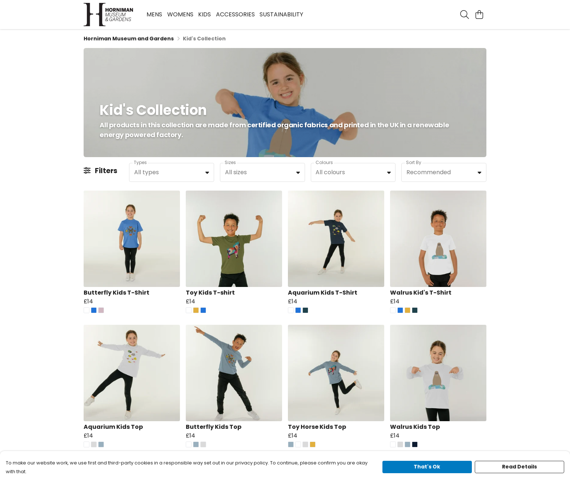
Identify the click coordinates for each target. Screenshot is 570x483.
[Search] (464, 14)
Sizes (230, 162)
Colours (324, 162)
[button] (207, 172)
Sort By (413, 162)
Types (140, 162)
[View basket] (479, 14)
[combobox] (171, 172)
